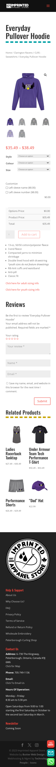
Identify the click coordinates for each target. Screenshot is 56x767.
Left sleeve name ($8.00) (21, 187)
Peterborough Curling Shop (21, 640)
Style (9, 156)
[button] (45, 75)
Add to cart (29, 234)
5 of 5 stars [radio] (17, 339)
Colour (10, 163)
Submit (42, 401)
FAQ (8, 608)
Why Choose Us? (15, 601)
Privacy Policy (13, 614)
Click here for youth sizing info (23, 289)
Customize (12, 183)
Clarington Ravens (23, 52)
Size (8, 170)
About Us (11, 595)
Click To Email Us (15, 683)
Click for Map (13, 666)
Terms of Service (15, 620)
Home (9, 52)
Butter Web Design (34, 754)
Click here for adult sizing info (22, 283)
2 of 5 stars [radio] (9, 339)
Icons (33, 762)
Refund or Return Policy (19, 627)
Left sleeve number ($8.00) (22, 192)
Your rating (12, 335)
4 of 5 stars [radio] (15, 339)
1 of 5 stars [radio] (7, 339)
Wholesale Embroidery (18, 633)
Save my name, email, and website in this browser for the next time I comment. (28, 387)
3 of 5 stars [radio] (12, 339)
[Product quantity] (10, 234)
